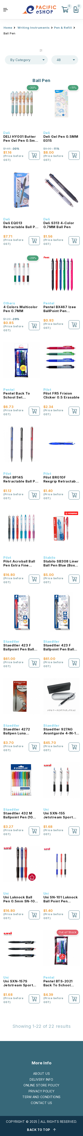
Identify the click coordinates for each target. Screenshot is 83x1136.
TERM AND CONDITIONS (41, 1097)
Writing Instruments (33, 27)
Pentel (48, 303)
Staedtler (11, 641)
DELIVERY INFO (41, 1079)
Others (9, 303)
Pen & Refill (63, 27)
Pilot (47, 389)
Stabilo (49, 557)
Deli (6, 133)
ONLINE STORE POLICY (41, 1085)
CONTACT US (41, 1103)
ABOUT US (41, 1073)
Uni (46, 809)
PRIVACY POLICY (42, 1091)
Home (8, 27)
